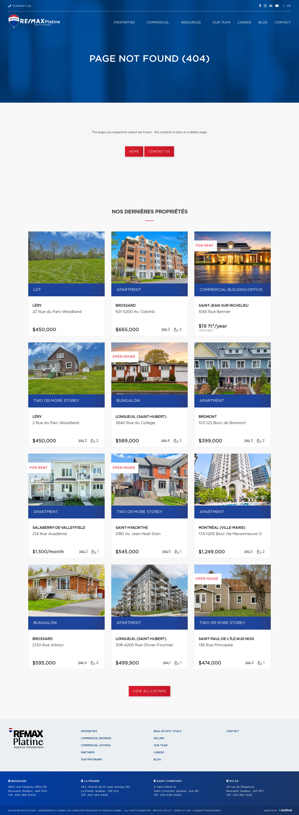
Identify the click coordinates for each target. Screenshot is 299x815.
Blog (262, 22)
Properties (124, 22)
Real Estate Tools (167, 731)
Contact (283, 22)
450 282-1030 (242, 795)
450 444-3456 (97, 795)
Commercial (158, 22)
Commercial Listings (96, 745)
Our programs (91, 759)
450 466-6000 (25, 795)
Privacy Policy (162, 811)
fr (289, 6)
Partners (88, 752)
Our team (221, 22)
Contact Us (21, 6)
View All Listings (149, 691)
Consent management (207, 811)
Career (244, 22)
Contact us (159, 151)
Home (134, 151)
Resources (191, 22)
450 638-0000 (170, 795)
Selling (159, 738)
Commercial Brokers (96, 738)
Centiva (285, 810)
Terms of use (182, 811)
